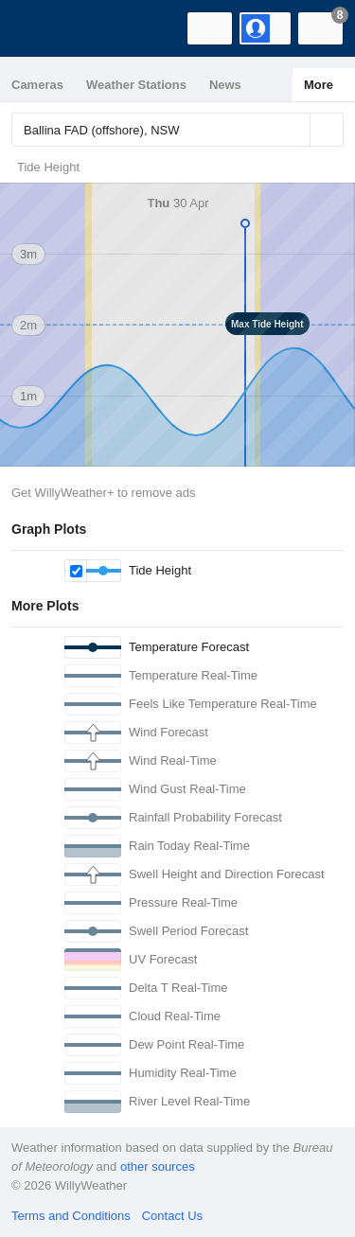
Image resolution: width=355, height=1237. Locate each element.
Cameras (37, 85)
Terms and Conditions (71, 1216)
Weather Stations (136, 85)
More (318, 85)
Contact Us (172, 1216)
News (225, 85)
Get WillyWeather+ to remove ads (103, 493)
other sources (157, 1166)
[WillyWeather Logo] (42, 28)
